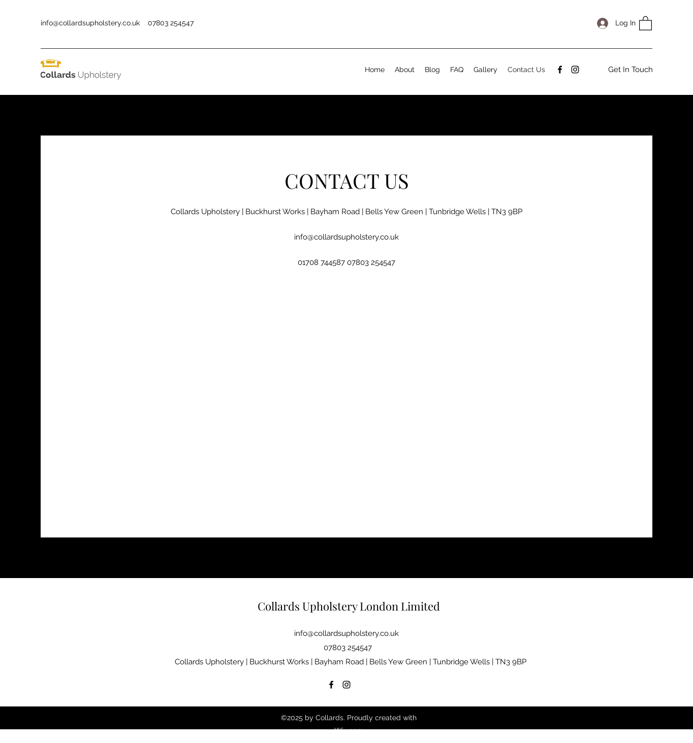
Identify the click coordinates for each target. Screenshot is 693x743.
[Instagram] (575, 69)
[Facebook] (560, 69)
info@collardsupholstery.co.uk (90, 23)
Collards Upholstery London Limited (349, 606)
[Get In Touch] (630, 69)
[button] (645, 22)
